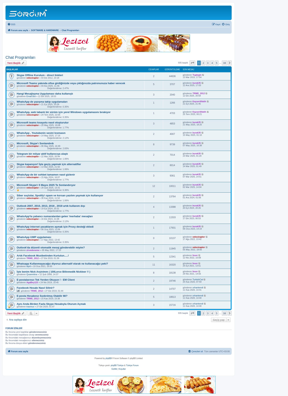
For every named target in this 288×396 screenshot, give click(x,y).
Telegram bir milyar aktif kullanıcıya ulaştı (42, 153)
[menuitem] (11, 24)
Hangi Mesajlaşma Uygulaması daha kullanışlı (45, 93)
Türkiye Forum (132, 365)
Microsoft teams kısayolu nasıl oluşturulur (43, 122)
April (29, 266)
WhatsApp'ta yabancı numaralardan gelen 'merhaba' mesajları (55, 216)
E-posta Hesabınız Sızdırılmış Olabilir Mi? (42, 295)
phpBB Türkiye (117, 365)
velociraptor (33, 78)
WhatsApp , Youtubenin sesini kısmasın (41, 132)
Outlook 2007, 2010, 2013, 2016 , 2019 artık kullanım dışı (51, 205)
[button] (192, 63)
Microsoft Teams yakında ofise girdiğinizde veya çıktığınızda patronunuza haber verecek (71, 83)
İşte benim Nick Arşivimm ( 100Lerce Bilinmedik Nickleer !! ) (53, 271)
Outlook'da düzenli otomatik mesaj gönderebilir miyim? (51, 247)
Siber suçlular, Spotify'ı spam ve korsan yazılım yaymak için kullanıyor (60, 195)
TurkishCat (198, 279)
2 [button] (203, 63)
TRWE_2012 (199, 93)
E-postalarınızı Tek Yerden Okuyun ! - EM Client (46, 279)
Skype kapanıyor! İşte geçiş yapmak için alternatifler (49, 164)
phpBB (108, 358)
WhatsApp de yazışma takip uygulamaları (42, 101)
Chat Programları (20, 57)
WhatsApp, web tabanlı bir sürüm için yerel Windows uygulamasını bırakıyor (64, 112)
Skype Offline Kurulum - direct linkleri (40, 75)
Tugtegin (197, 75)
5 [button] (216, 63)
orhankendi (198, 287)
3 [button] (207, 63)
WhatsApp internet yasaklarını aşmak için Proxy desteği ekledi (55, 226)
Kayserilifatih (199, 101)
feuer (195, 255)
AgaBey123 (32, 282)
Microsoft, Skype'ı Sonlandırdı (35, 143)
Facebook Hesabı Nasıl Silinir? (35, 287)
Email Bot (31, 96)
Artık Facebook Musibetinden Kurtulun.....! (43, 255)
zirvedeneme (33, 250)
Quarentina (32, 274)
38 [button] (224, 63)
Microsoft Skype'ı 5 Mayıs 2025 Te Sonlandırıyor (46, 185)
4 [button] (212, 63)
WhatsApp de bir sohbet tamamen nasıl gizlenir (46, 174)
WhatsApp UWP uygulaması (34, 237)
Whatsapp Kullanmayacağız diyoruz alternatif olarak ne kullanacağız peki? (62, 263)
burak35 (197, 83)
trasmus (30, 306)
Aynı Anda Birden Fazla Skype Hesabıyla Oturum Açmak (51, 303)
